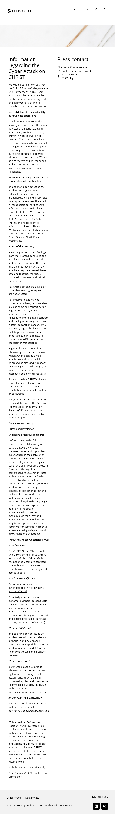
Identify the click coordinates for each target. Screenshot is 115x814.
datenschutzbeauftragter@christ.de (29, 710)
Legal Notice (14, 797)
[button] (100, 8)
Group (70, 9)
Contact (85, 9)
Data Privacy (32, 797)
